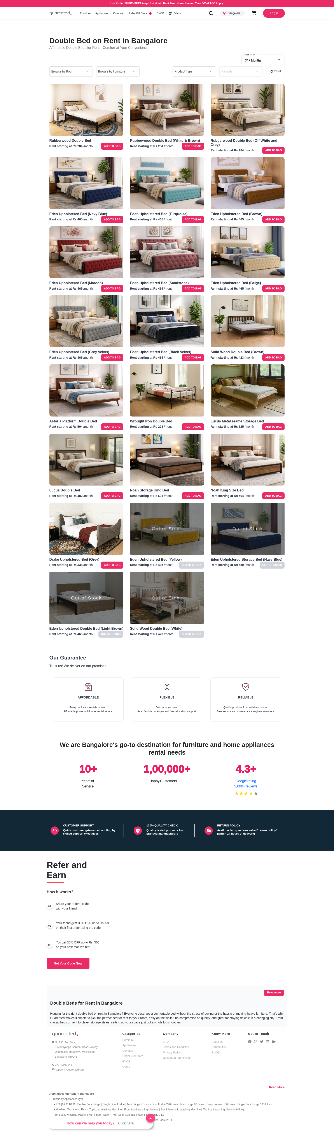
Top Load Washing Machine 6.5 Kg (224, 1109)
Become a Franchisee (177, 1057)
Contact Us (219, 1047)
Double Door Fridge (89, 1104)
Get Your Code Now (68, 963)
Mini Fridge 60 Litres (193, 1104)
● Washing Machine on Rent (71, 1109)
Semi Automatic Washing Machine (181, 1109)
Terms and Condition (176, 1047)
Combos (118, 13)
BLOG (215, 1052)
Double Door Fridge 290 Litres (161, 1104)
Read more (274, 992)
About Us (217, 1041)
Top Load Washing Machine (106, 1109)
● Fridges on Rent (65, 1104)
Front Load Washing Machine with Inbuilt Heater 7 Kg (85, 1114)
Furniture (85, 13)
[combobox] (263, 60)
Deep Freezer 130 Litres (221, 1104)
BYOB (160, 13)
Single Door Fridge (114, 1104)
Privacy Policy (172, 1052)
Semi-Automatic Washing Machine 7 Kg (141, 1114)
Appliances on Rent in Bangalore (71, 1093)
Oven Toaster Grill (162, 1120)
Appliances (102, 13)
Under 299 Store (139, 13)
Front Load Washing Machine (142, 1109)
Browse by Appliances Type (68, 1099)
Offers (174, 13)
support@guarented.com (70, 1069)
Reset (275, 71)
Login (274, 13)
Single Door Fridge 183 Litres (255, 1104)
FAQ (166, 1041)
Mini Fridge (134, 1104)
